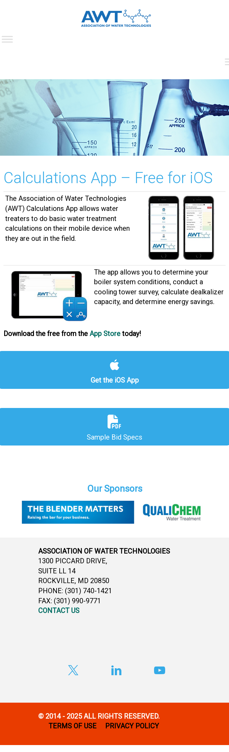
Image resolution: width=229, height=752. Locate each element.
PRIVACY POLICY (133, 726)
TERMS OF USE (72, 726)
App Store (105, 333)
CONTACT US (58, 610)
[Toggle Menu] (7, 39)
